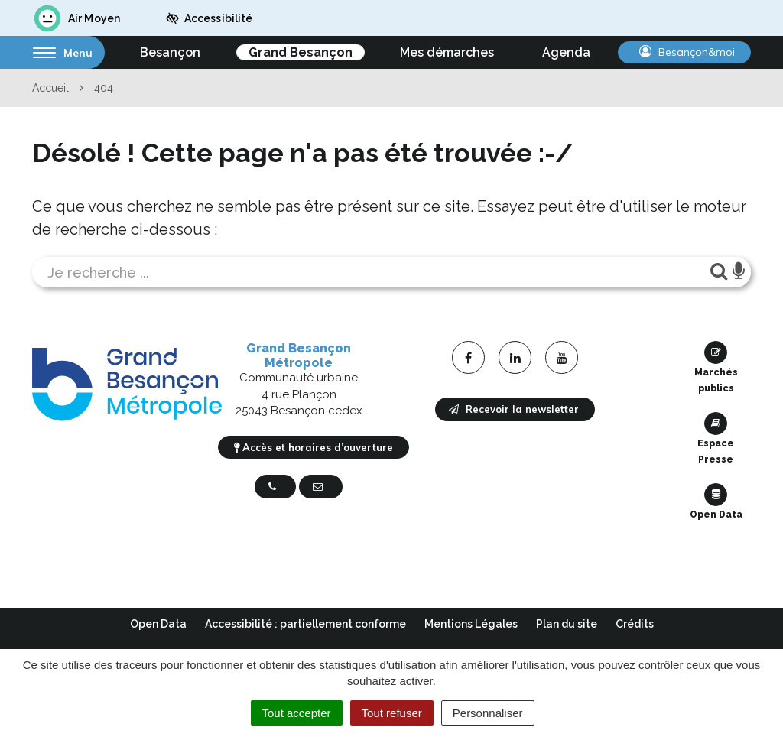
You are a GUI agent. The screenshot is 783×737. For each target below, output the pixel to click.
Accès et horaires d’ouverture (313, 447)
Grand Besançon (301, 52)
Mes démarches (447, 52)
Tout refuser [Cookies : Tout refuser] (392, 712)
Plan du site (566, 624)
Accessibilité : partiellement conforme (305, 624)
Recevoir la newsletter (514, 409)
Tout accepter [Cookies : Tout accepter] (296, 712)
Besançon (170, 52)
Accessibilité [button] (209, 18)
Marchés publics (716, 367)
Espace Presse (715, 438)
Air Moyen (76, 18)
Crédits (635, 624)
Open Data (716, 501)
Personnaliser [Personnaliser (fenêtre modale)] (488, 712)
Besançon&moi (687, 52)
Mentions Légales (471, 624)
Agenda (566, 52)
